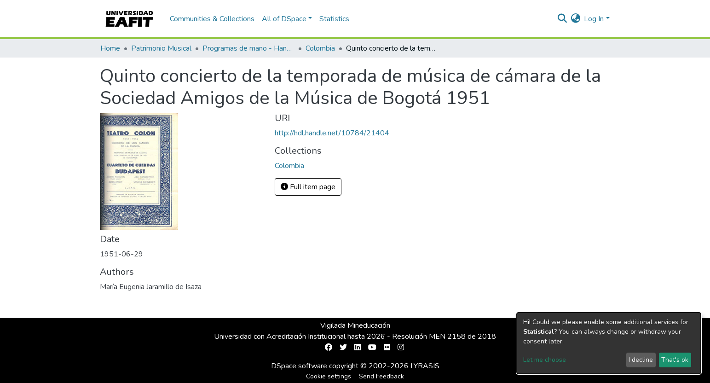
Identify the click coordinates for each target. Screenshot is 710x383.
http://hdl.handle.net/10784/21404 (332, 133)
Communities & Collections (212, 19)
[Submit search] (562, 18)
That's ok (674, 359)
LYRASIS (424, 366)
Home (110, 48)
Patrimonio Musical (161, 48)
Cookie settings (328, 376)
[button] (575, 18)
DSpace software (299, 366)
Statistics (334, 19)
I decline (641, 359)
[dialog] (609, 343)
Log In (594, 19)
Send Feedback (381, 376)
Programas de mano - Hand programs (248, 48)
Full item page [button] (308, 187)
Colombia (320, 48)
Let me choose (544, 359)
